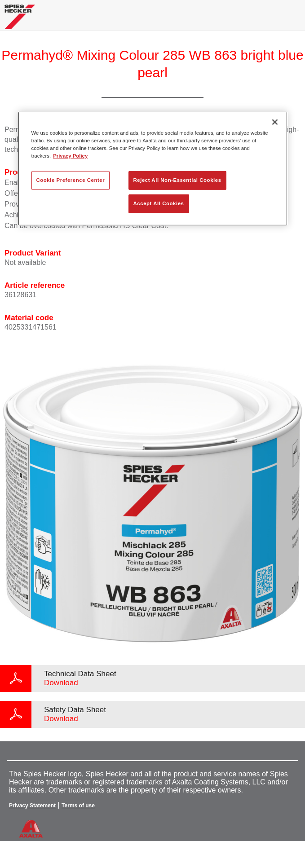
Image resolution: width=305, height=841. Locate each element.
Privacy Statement (32, 805)
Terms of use (78, 805)
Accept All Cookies (158, 203)
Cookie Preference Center (70, 180)
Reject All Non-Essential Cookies (177, 180)
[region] (152, 168)
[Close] (275, 122)
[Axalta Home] (19, 20)
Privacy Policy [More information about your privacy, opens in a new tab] (70, 156)
